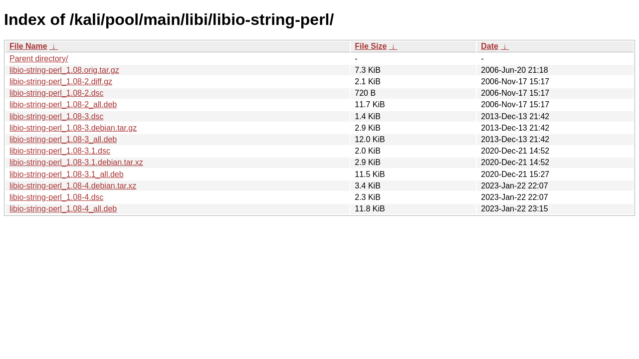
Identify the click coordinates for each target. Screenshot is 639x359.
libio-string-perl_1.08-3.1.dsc (59, 151)
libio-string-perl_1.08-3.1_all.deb (66, 174)
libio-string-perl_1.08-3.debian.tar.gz (73, 128)
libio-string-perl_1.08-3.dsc (56, 116)
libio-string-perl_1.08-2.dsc (56, 93)
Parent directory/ (38, 58)
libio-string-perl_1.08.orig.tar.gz (64, 70)
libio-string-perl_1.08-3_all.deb (63, 139)
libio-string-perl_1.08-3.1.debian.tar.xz (76, 162)
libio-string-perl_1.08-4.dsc (56, 197)
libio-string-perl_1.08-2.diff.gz (60, 81)
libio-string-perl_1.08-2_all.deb (63, 104)
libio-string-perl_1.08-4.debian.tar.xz (72, 185)
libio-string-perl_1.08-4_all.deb (63, 208)
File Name (28, 46)
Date (489, 46)
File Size (371, 46)
